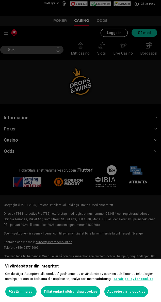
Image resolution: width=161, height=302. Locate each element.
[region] (80, 280)
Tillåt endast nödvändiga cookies (71, 291)
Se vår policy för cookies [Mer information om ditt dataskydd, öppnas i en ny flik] (133, 279)
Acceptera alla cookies (126, 291)
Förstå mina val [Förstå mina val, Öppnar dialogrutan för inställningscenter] (21, 291)
